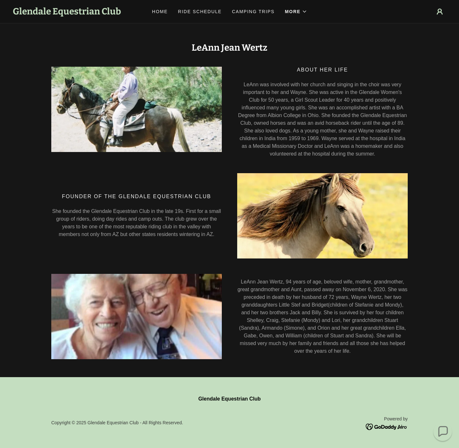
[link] (67, 12)
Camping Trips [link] (253, 11)
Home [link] (160, 11)
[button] (296, 11)
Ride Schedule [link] (199, 11)
